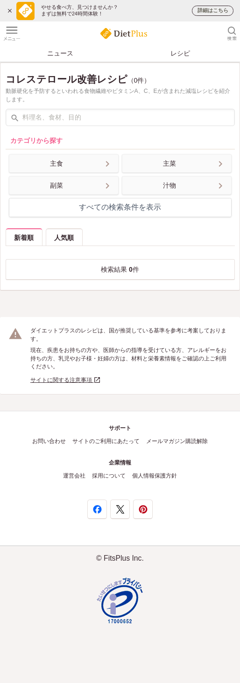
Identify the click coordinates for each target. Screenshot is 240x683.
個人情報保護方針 (154, 475)
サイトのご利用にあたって (106, 441)
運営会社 (74, 475)
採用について (109, 475)
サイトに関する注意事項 (65, 380)
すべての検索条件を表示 (120, 207)
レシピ (180, 53)
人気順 (64, 237)
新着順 (24, 237)
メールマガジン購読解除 (177, 441)
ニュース (60, 53)
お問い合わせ (49, 441)
